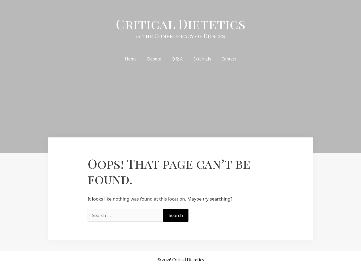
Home (130, 59)
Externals (202, 59)
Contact (229, 59)
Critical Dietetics (181, 24)
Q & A (177, 59)
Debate (154, 59)
